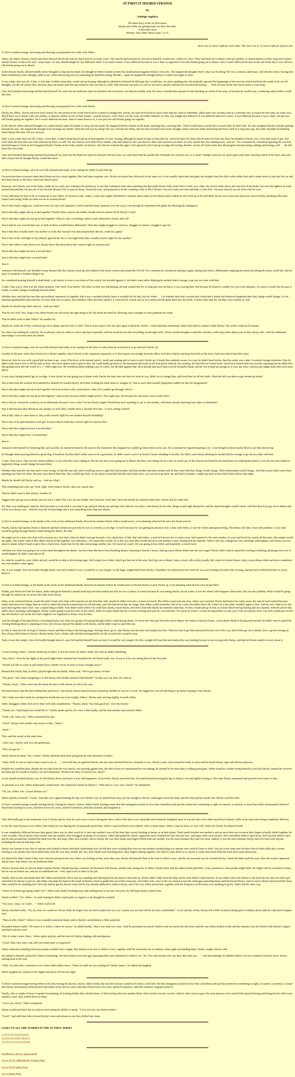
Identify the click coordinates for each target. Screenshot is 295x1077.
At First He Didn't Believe (16, 1037)
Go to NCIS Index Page (15, 1067)
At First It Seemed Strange (16, 1041)
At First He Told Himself (15, 1034)
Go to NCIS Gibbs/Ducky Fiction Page (23, 1060)
